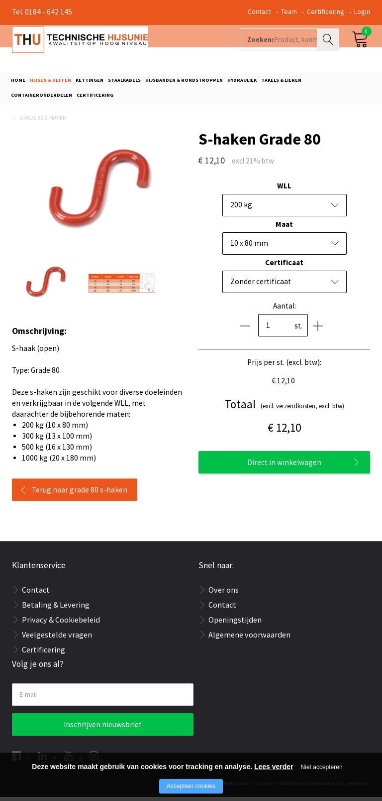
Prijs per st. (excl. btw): (284, 365)
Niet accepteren (322, 767)
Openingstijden (235, 623)
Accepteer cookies (191, 786)
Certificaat (284, 266)
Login (362, 11)
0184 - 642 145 (48, 11)
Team (289, 11)
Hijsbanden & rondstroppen (184, 83)
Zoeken (329, 48)
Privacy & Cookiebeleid (61, 623)
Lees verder (273, 767)
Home (18, 83)
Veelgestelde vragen (57, 638)
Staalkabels (124, 83)
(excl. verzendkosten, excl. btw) (284, 408)
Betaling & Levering (56, 608)
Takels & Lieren (281, 83)
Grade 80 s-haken (43, 121)
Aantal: (284, 309)
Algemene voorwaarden (249, 638)
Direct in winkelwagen (284, 466)
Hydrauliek (242, 83)
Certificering (325, 11)
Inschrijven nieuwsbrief (103, 728)
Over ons (223, 593)
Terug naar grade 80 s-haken (79, 493)
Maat (284, 227)
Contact (259, 11)
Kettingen (89, 83)
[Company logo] (118, 47)
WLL (284, 189)
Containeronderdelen (41, 97)
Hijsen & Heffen (50, 83)
